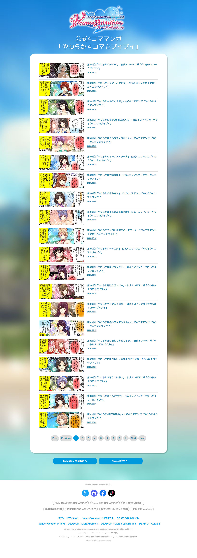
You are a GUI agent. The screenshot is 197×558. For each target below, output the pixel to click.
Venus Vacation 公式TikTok (98, 518)
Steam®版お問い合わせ (105, 503)
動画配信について (142, 509)
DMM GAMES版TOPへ (75, 461)
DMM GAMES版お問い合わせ (71, 503)
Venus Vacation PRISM (51, 523)
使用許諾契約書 (53, 509)
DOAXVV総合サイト (128, 518)
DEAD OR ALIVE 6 (149, 523)
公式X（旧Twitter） (68, 518)
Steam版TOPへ (120, 461)
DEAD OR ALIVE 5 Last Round (118, 523)
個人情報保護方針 (132, 503)
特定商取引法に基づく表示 (81, 509)
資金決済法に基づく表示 (114, 509)
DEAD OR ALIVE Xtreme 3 (83, 523)
